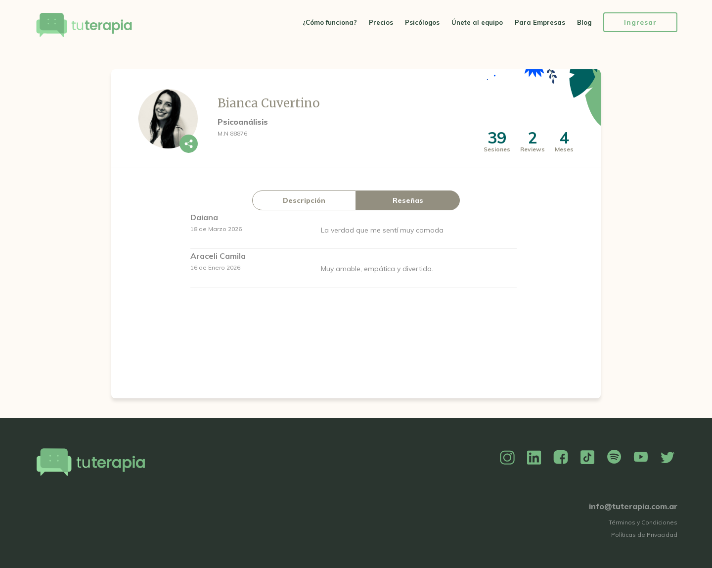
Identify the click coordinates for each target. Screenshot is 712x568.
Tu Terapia (84, 26)
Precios (381, 22)
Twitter (667, 458)
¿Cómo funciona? (330, 22)
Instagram (507, 458)
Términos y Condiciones (643, 522)
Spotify (614, 458)
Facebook (561, 458)
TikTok (587, 458)
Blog (584, 22)
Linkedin (534, 458)
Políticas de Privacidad (644, 534)
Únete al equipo (477, 22)
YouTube (641, 458)
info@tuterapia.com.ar (633, 506)
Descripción (304, 200)
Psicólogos (422, 22)
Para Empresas (540, 22)
